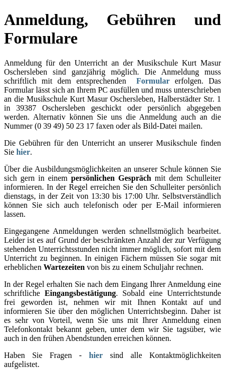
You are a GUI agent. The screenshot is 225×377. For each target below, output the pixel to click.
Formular (153, 81)
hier (23, 152)
